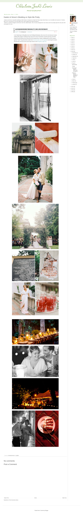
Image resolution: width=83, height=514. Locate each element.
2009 (72, 91)
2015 (72, 47)
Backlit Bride (74, 64)
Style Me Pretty (36, 20)
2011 (72, 88)
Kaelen (29, 22)
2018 (72, 42)
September (74, 56)
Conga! (73, 66)
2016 (72, 46)
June (73, 61)
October (74, 54)
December (74, 52)
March (73, 80)
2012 (72, 86)
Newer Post (6, 497)
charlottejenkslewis (74, 23)
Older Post (64, 497)
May (73, 63)
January (74, 84)
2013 (72, 51)
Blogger (46, 510)
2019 (72, 41)
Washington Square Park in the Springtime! (75, 69)
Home (35, 497)
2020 (72, 39)
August (73, 57)
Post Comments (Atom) (13, 500)
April (73, 79)
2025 (72, 37)
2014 (72, 49)
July (73, 59)
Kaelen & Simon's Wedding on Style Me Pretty (75, 75)
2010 (72, 89)
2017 (72, 44)
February (74, 82)
